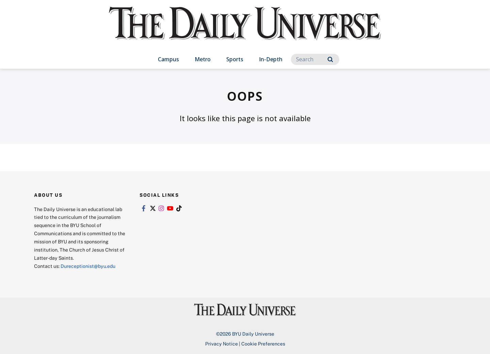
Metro (203, 59)
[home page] (245, 30)
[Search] (315, 59)
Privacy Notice (221, 344)
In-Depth (270, 59)
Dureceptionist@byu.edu (88, 266)
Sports (234, 59)
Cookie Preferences (263, 344)
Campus (168, 59)
